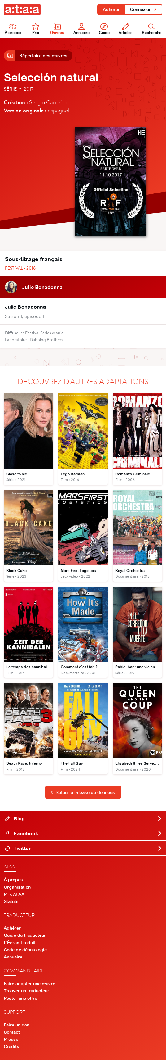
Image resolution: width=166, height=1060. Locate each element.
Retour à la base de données (82, 792)
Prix (35, 29)
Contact (12, 1032)
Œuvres (57, 29)
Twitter (83, 849)
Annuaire (81, 29)
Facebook (83, 834)
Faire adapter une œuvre (29, 984)
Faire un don (16, 1025)
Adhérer (111, 9)
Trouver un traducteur (26, 991)
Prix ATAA (14, 894)
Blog (83, 819)
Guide (104, 29)
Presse (11, 1039)
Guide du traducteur (25, 935)
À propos (13, 29)
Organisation (17, 887)
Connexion (143, 9)
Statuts (11, 901)
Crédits (11, 1046)
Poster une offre (20, 998)
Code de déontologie (25, 950)
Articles (126, 29)
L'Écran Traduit (20, 942)
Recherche (151, 29)
